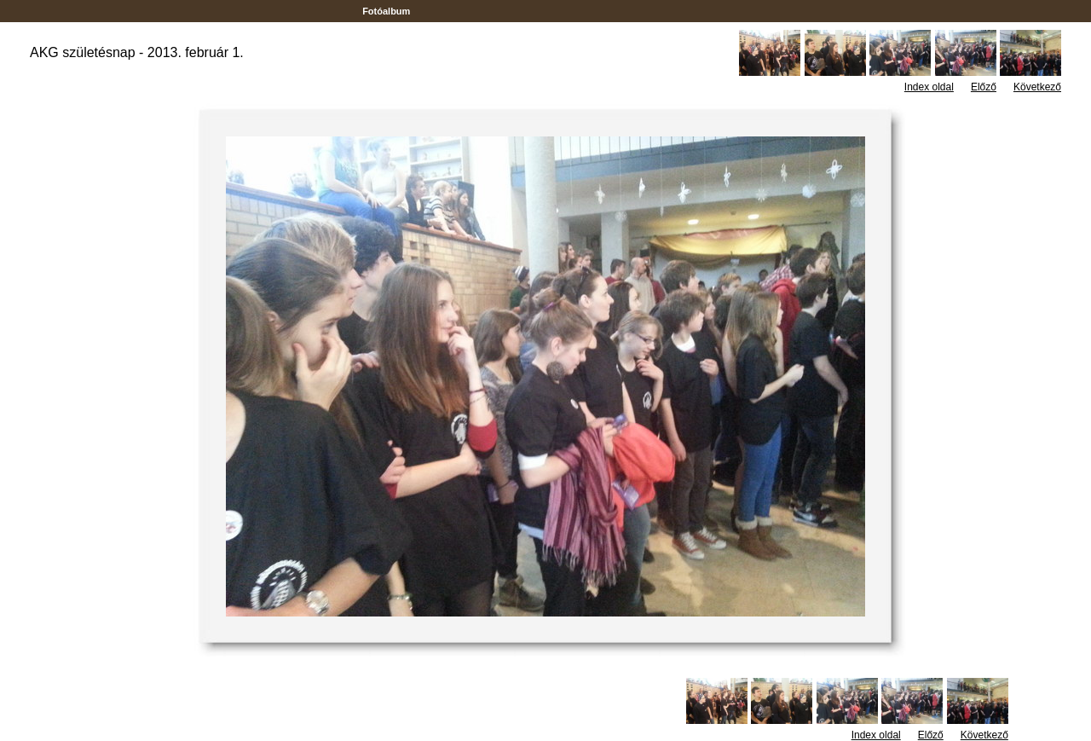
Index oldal (929, 87)
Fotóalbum (386, 11)
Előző (983, 87)
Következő (1037, 87)
